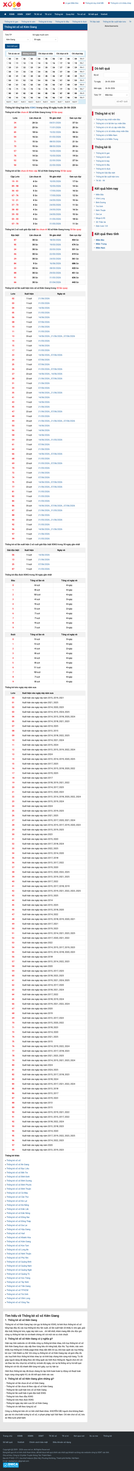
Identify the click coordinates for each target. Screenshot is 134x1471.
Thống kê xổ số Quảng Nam (19, 1266)
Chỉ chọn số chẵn (45, 54)
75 (45, 89)
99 (75, 98)
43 (31, 76)
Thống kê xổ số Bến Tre (17, 1172)
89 (75, 93)
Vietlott (104, 14)
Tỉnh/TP (8, 35)
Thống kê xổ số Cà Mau (17, 1193)
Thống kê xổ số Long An (18, 1249)
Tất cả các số (13, 54)
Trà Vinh (99, 206)
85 (45, 93)
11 (16, 63)
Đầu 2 (82, 67)
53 (31, 80)
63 (31, 85)
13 (31, 63)
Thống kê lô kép (45, 22)
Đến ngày (98, 88)
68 (67, 85)
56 (53, 80)
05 (45, 59)
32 (23, 72)
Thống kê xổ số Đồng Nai (18, 1217)
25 (45, 67)
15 (45, 63)
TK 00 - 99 (100, 180)
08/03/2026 (55, 141)
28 (67, 67)
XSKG (33, 107)
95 (45, 98)
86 (53, 93)
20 (9, 67)
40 (9, 76)
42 (23, 76)
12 (23, 63)
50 (9, 80)
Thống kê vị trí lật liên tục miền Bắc (111, 123)
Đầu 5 (82, 80)
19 (75, 63)
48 (67, 76)
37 (60, 72)
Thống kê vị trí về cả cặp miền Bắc (110, 127)
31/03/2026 (55, 277)
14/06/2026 (44, 308)
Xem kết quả (12, 46)
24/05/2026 (55, 200)
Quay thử (70, 14)
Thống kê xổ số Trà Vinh (17, 1294)
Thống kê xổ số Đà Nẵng (18, 1205)
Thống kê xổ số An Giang (18, 1164)
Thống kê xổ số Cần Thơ (18, 1197)
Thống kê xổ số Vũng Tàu (18, 1302)
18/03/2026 (55, 240)
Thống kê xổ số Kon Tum (18, 1245)
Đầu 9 (82, 97)
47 (60, 76)
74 (38, 89)
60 (9, 85)
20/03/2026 (55, 249)
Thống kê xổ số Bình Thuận (19, 1189)
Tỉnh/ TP (97, 95)
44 (38, 76)
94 (38, 98)
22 (23, 67)
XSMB (12, 14)
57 (60, 80)
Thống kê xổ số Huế (16, 1233)
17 (60, 63)
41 (16, 76)
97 (60, 98)
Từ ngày (97, 82)
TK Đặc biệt (95, 22)
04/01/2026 (55, 123)
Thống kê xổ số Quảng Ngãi (19, 1270)
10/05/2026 (55, 181)
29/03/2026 (55, 273)
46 (53, 76)
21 (16, 67)
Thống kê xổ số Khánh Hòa (19, 1237)
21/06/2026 (44, 298)
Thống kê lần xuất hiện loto (114, 22)
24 (38, 67)
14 (38, 63)
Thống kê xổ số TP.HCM (17, 1290)
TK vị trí (48, 14)
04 (38, 59)
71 (16, 89)
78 (67, 89)
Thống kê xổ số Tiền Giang (18, 1286)
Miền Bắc (100, 194)
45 (45, 76)
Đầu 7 (82, 89)
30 (9, 72)
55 (45, 80)
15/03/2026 (55, 151)
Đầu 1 (82, 63)
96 (53, 98)
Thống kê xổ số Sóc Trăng (18, 1278)
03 (31, 59)
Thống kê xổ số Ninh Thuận (19, 1253)
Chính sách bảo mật (38, 1442)
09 (75, 59)
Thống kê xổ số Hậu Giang (18, 1229)
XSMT (28, 14)
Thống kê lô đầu (62, 22)
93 (31, 98)
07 (60, 59)
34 (38, 72)
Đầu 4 (82, 76)
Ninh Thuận (101, 210)
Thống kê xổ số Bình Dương (19, 1180)
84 (38, 93)
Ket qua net (79, 1436)
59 (75, 80)
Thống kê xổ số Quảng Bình (19, 1262)
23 (31, 67)
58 (67, 80)
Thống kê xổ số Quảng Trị (18, 1274)
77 (60, 89)
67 (60, 85)
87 (60, 93)
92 (23, 98)
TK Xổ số (38, 14)
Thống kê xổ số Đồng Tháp (19, 1221)
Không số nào (29, 54)
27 (60, 67)
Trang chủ (7, 1436)
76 (53, 89)
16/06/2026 (55, 263)
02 (23, 59)
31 (16, 72)
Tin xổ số (81, 14)
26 (53, 67)
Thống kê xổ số (14, 1160)
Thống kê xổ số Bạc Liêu (18, 1168)
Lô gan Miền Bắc (71, 3)
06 (53, 59)
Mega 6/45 (100, 218)
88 (67, 93)
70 (9, 89)
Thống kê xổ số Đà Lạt (17, 1201)
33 (31, 72)
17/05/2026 (55, 191)
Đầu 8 (82, 93)
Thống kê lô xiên (28, 22)
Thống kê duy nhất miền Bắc (108, 119)
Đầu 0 (82, 59)
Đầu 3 (82, 72)
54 (38, 80)
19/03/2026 (55, 244)
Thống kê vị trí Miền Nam (106, 135)
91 (16, 98)
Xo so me (94, 1436)
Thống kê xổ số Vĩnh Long (18, 1298)
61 (16, 85)
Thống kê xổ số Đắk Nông (18, 1213)
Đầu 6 (82, 85)
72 (23, 89)
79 (75, 89)
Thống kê (58, 14)
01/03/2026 (55, 137)
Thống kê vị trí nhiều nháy (119, 3)
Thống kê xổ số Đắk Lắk (18, 1209)
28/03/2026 (55, 268)
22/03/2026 (55, 160)
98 (67, 98)
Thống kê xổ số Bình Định (18, 1176)
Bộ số (96, 75)
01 (16, 59)
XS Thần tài (101, 222)
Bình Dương (101, 202)
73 (31, 89)
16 (53, 63)
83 (31, 93)
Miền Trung (101, 244)
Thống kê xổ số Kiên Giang (19, 1241)
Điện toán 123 (102, 226)
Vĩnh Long (100, 198)
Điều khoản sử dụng (62, 1442)
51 (16, 80)
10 (9, 63)
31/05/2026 (55, 219)
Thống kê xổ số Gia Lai (17, 1225)
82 (23, 93)
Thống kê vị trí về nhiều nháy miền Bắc (112, 131)
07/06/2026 (44, 322)
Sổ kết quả (93, 14)
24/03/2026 (55, 259)
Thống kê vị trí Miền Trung (107, 139)
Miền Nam (100, 248)
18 (67, 63)
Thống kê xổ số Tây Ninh (18, 1282)
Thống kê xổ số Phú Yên (17, 1258)
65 (45, 85)
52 (23, 80)
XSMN (20, 14)
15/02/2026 (55, 132)
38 (67, 72)
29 (75, 67)
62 (23, 85)
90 (9, 98)
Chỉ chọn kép (77, 54)
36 (53, 72)
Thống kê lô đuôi (79, 22)
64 (38, 85)
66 (53, 85)
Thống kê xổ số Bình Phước (19, 1185)
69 (75, 85)
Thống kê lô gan (11, 22)
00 (9, 59)
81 (16, 93)
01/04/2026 (55, 282)
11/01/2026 (55, 127)
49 (75, 76)
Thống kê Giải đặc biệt (105, 173)
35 (45, 72)
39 (75, 72)
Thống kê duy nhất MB (93, 3)
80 (9, 93)
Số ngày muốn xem (41, 35)
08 (67, 59)
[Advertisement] (113, 44)
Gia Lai (99, 214)
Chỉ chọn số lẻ (62, 54)
